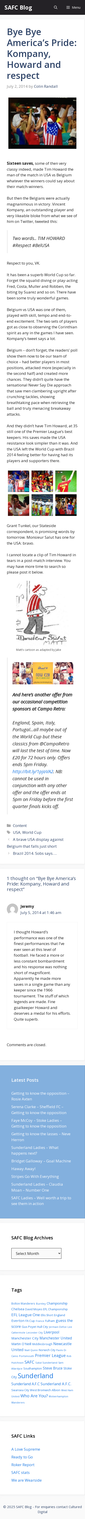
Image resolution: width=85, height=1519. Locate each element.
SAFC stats (20, 1472)
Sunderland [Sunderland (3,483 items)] (35, 1375)
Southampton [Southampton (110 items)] (32, 1368)
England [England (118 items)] (59, 1315)
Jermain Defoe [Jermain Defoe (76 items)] (58, 1326)
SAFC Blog (18, 7)
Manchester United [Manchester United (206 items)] (55, 1338)
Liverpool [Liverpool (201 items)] (51, 1332)
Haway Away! (23, 1168)
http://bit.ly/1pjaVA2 (32, 771)
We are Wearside (26, 1480)
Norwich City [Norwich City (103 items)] (47, 1350)
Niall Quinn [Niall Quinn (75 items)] (31, 1350)
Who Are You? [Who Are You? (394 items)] (34, 1396)
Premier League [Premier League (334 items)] (50, 1355)
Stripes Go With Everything (35, 1176)
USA (16, 832)
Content (20, 825)
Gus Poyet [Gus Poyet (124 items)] (29, 1327)
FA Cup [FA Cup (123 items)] (30, 1321)
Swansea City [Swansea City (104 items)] (20, 1390)
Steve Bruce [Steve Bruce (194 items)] (53, 1368)
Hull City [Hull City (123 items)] (42, 1327)
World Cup (31, 832)
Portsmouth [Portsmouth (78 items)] (26, 1356)
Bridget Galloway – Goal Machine (41, 1161)
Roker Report (22, 1464)
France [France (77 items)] (40, 1321)
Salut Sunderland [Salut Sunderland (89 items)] (46, 1362)
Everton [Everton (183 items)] (17, 1320)
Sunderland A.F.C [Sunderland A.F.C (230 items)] (25, 1383)
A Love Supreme (25, 1449)
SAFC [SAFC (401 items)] (29, 1362)
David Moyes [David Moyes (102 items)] (33, 1309)
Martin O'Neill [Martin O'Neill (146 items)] (21, 1344)
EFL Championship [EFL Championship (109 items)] (55, 1309)
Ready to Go (22, 1457)
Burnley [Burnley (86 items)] (41, 1303)
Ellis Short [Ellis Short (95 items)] (47, 1315)
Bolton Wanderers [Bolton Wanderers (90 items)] (23, 1303)
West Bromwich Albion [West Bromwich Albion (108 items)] (45, 1390)
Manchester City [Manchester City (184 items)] (25, 1338)
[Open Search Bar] (55, 7)
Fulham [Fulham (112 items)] (50, 1321)
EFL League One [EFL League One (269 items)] (25, 1314)
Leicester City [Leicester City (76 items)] (34, 1332)
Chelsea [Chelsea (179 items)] (17, 1309)
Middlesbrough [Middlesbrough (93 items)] (42, 1344)
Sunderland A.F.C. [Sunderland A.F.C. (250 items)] (56, 1383)
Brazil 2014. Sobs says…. (35, 853)
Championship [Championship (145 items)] (57, 1303)
